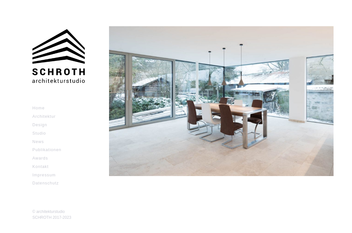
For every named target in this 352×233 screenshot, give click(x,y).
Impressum (44, 174)
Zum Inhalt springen (25, 3)
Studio (39, 133)
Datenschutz (45, 183)
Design (39, 124)
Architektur (44, 116)
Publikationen (46, 149)
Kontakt (40, 166)
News (38, 141)
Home (38, 107)
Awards (40, 158)
